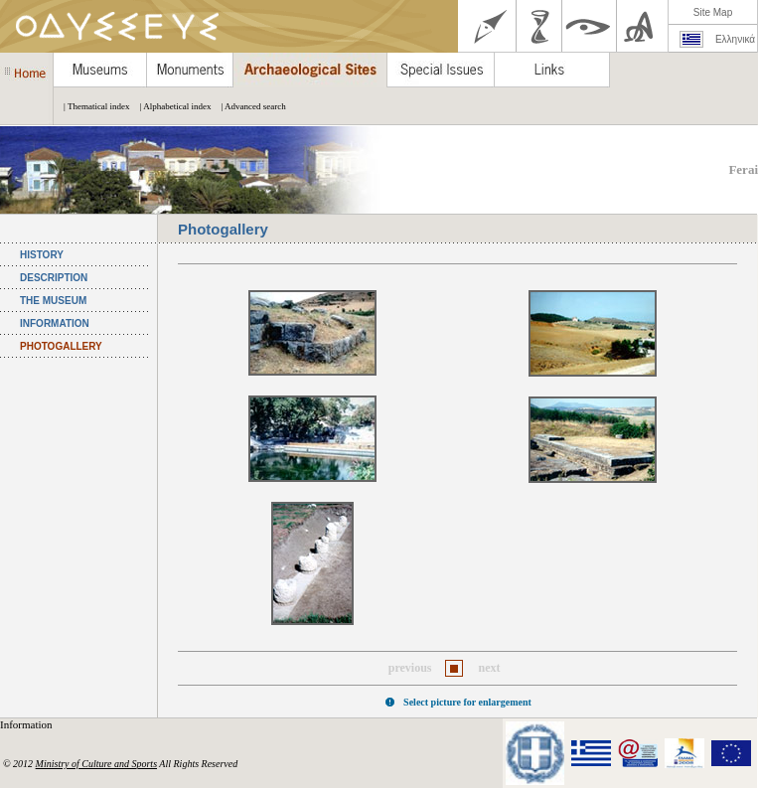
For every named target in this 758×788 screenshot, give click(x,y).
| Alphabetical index (171, 106)
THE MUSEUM (53, 300)
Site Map (712, 12)
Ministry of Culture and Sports (96, 763)
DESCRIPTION (53, 277)
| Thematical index (92, 106)
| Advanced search (248, 106)
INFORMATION (54, 323)
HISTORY (42, 254)
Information (27, 724)
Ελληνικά (735, 39)
